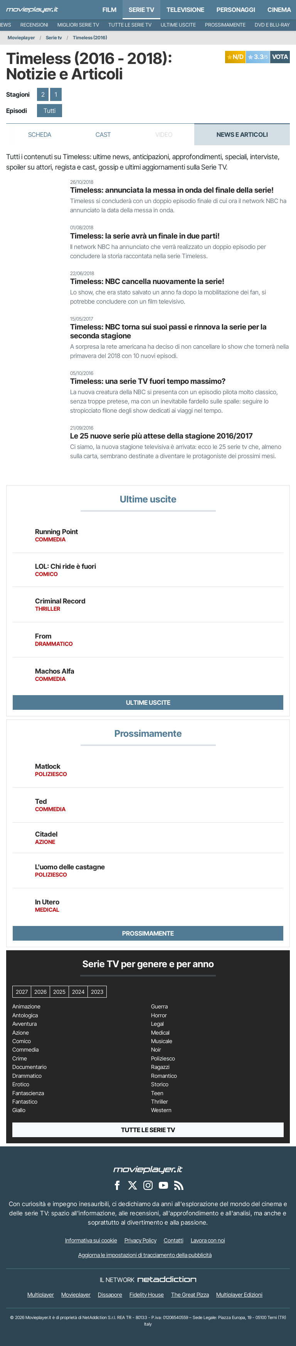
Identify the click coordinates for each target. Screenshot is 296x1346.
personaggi (236, 9)
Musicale (161, 1041)
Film (109, 9)
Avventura (24, 1024)
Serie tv (54, 37)
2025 (59, 991)
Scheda (39, 134)
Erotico (20, 1084)
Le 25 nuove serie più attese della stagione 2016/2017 (161, 435)
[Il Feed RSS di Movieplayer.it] (179, 1185)
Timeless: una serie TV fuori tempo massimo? (147, 381)
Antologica (25, 1015)
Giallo (18, 1110)
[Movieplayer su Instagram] (148, 1185)
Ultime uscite (178, 25)
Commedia (25, 1049)
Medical (160, 1032)
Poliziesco (163, 1058)
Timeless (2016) (90, 37)
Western (161, 1110)
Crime (19, 1058)
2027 (22, 991)
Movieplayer (21, 37)
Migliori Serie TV (78, 25)
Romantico (164, 1076)
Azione (20, 1032)
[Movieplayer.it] (32, 9)
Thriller (159, 1101)
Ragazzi (160, 1067)
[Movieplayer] (148, 1169)
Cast (103, 134)
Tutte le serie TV (129, 25)
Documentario (29, 1067)
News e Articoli (242, 134)
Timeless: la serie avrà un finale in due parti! (145, 235)
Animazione (26, 1006)
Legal (157, 1024)
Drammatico (27, 1076)
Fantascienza (28, 1093)
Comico (21, 1041)
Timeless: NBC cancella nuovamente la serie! (147, 281)
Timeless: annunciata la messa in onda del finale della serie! (172, 190)
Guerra (159, 1006)
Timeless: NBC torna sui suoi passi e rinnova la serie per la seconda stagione (168, 331)
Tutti (50, 110)
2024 (78, 991)
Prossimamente (225, 25)
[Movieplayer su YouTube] (163, 1185)
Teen (157, 1093)
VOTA (280, 56)
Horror (159, 1015)
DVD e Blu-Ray (272, 25)
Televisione (185, 9)
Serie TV (141, 9)
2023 (97, 991)
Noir (156, 1049)
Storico (159, 1084)
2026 (40, 991)
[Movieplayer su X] (132, 1185)
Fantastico (24, 1101)
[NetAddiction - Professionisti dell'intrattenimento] (167, 1279)
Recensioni (34, 25)
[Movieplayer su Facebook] (117, 1185)
